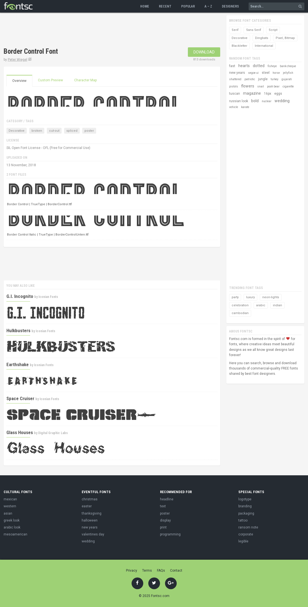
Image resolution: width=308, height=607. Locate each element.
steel (266, 73)
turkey (274, 79)
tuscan (234, 94)
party (235, 297)
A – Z (208, 6)
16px (267, 94)
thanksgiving (91, 513)
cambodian (240, 313)
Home (144, 6)
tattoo (243, 520)
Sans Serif (253, 30)
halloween (90, 520)
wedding (282, 101)
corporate (245, 534)
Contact (176, 570)
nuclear (266, 101)
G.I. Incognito (19, 296)
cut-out (54, 131)
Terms (147, 570)
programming (170, 534)
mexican (10, 499)
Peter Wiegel (17, 60)
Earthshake (17, 364)
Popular (188, 6)
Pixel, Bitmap (285, 38)
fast (232, 66)
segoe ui (253, 72)
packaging (246, 513)
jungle (263, 79)
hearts (244, 65)
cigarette (288, 86)
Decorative (17, 131)
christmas (90, 499)
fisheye (272, 66)
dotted (259, 65)
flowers (247, 86)
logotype (244, 499)
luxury (250, 297)
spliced (71, 131)
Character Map (85, 80)
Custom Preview (50, 80)
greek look (12, 520)
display (165, 520)
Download (204, 52)
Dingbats (261, 38)
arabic (260, 305)
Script (273, 30)
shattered (235, 79)
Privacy (131, 570)
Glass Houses (19, 432)
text (163, 506)
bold (255, 101)
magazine (252, 93)
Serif (235, 30)
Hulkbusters (18, 330)
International (264, 46)
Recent (165, 6)
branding (245, 506)
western (10, 506)
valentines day (93, 534)
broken (36, 131)
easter (87, 506)
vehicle (233, 107)
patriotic (249, 79)
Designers (230, 6)
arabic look (12, 527)
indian (277, 305)
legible (243, 541)
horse (276, 72)
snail (260, 86)
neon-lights (270, 297)
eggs (278, 94)
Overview (19, 81)
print (163, 527)
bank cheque (288, 66)
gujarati (287, 79)
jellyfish (288, 72)
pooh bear (273, 86)
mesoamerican (15, 534)
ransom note (248, 527)
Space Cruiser (20, 398)
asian (8, 513)
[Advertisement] (105, 30)
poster (89, 131)
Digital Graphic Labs (53, 433)
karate (245, 107)
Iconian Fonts (48, 297)
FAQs (161, 570)
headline (166, 499)
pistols (233, 86)
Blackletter (239, 46)
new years (237, 73)
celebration (240, 305)
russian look (238, 101)
